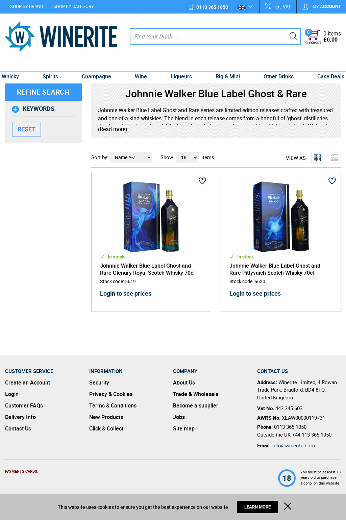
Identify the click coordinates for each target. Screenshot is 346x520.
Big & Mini (226, 65)
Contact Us (18, 428)
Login (12, 394)
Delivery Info (20, 417)
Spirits (54, 65)
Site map (184, 428)
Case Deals (325, 65)
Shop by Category (73, 6)
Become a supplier (195, 405)
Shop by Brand (26, 6)
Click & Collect (106, 428)
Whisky (15, 65)
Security (99, 382)
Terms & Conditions (113, 405)
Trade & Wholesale (196, 394)
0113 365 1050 (212, 7)
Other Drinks (275, 65)
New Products (106, 417)
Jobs (179, 417)
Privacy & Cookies (110, 394)
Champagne (98, 65)
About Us (184, 382)
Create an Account (27, 382)
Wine (141, 65)
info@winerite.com (293, 445)
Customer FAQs (24, 405)
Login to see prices (125, 293)
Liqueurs (180, 65)
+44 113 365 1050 (311, 434)
